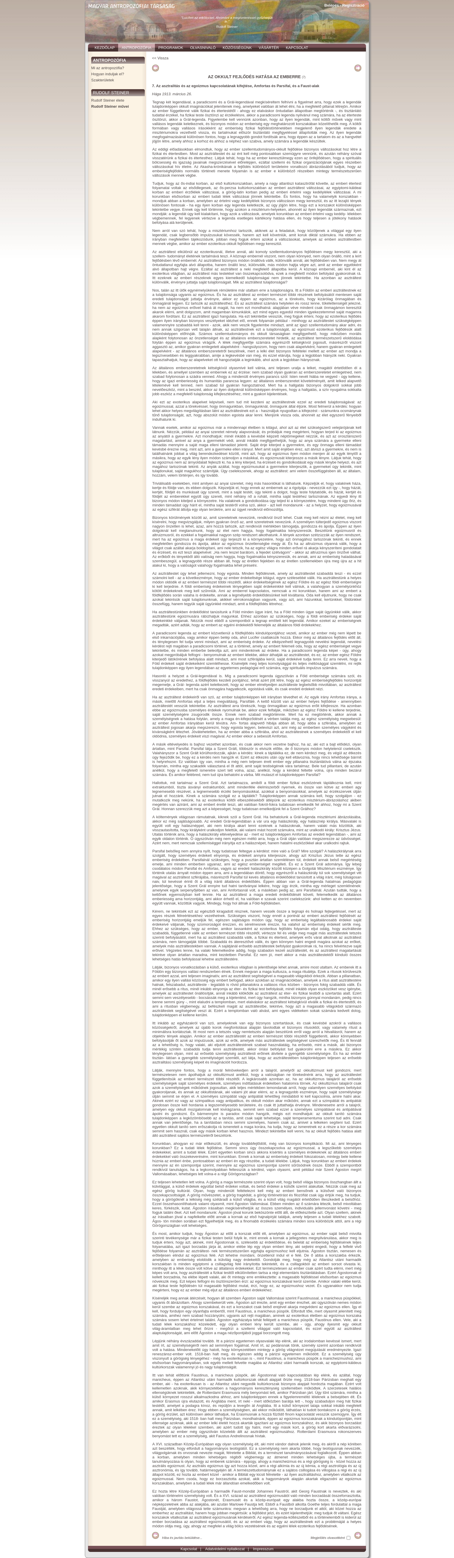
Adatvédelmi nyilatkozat (225, 1549)
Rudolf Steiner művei (110, 106)
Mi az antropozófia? (107, 68)
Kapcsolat (188, 1549)
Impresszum (263, 1549)
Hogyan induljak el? (107, 74)
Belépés (331, 5)
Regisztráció (353, 5)
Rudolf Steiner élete (107, 100)
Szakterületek (102, 80)
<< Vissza (160, 58)
